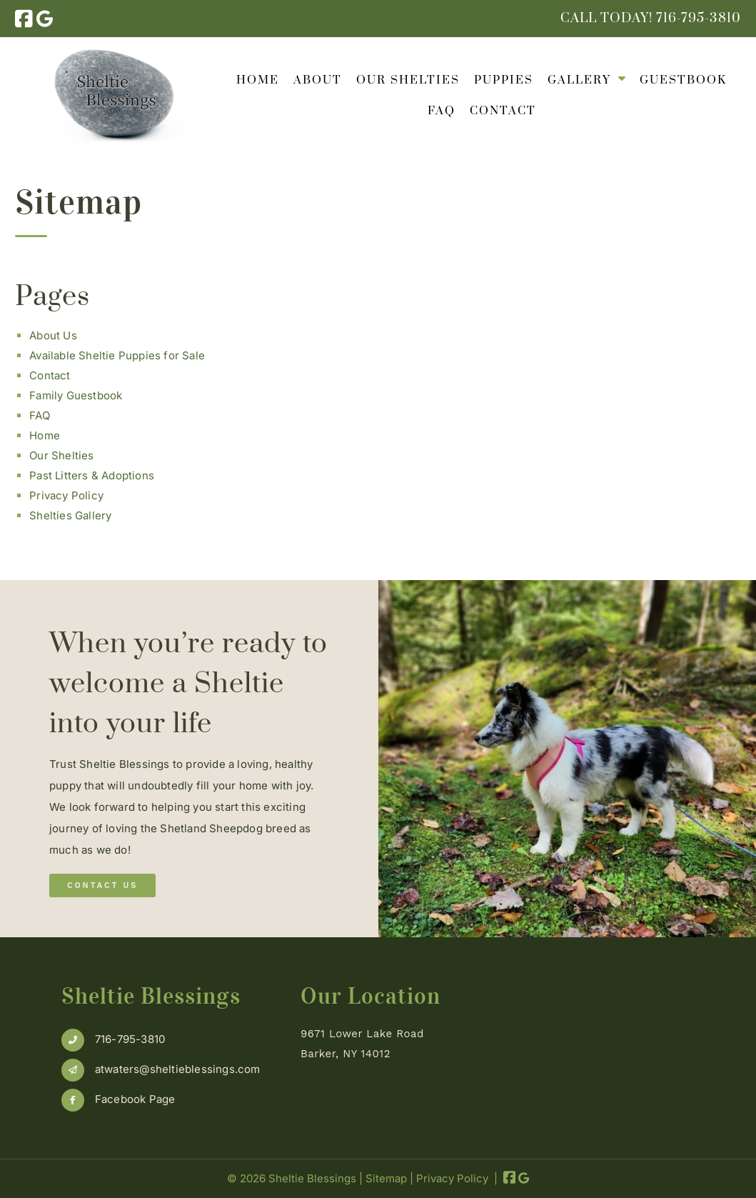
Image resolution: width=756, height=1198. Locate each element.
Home (257, 80)
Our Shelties (408, 80)
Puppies (503, 80)
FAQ (441, 111)
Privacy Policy (66, 495)
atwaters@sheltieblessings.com (178, 1069)
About (317, 80)
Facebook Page (135, 1099)
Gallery (579, 80)
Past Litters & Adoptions (91, 475)
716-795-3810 (130, 1039)
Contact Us (102, 885)
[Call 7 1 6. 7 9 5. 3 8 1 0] (698, 18)
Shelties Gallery (70, 515)
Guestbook (683, 80)
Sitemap (386, 1178)
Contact (503, 111)
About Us (53, 335)
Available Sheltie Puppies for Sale (117, 355)
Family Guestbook (75, 395)
